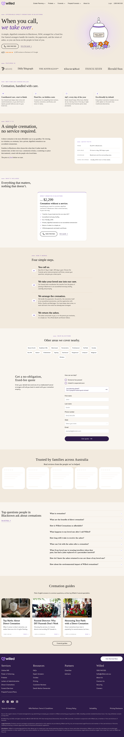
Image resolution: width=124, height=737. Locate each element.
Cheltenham (47, 352)
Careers (99, 688)
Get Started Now (112, 659)
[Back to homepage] (7, 3)
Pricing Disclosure (116, 708)
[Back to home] (7, 659)
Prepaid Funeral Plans (9, 692)
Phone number (69, 412)
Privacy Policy (71, 708)
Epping (56, 352)
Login (110, 3)
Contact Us (100, 681)
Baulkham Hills (43, 348)
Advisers (68, 674)
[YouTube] (12, 702)
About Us (86, 3)
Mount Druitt (32, 348)
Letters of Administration (10, 681)
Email (66, 427)
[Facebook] (3, 702)
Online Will (5, 670)
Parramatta (65, 348)
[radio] (66, 380)
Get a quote (63, 234)
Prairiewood (75, 348)
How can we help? (71, 375)
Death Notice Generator (41, 688)
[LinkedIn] (17, 701)
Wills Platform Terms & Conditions (41, 708)
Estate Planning (39, 3)
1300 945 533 (118, 3)
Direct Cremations (8, 685)
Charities (68, 670)
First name (68, 396)
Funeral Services (7, 688)
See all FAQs (6, 520)
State (66, 420)
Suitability (93, 708)
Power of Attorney (7, 674)
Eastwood (65, 352)
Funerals (61, 3)
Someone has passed (75, 380)
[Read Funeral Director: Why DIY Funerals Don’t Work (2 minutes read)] (46, 617)
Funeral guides (62, 643)
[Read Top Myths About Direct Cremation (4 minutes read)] (15, 617)
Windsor (62, 357)
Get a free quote (26, 46)
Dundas (94, 348)
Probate (51, 3)
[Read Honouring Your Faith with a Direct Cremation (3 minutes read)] (77, 617)
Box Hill (30, 352)
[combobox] (87, 424)
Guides (35, 677)
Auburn (37, 352)
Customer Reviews (39, 685)
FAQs (35, 670)
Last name (68, 404)
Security (99, 685)
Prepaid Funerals (74, 3)
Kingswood (75, 352)
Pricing (35, 681)
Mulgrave (93, 352)
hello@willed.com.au (103, 674)
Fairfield (85, 348)
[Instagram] (8, 702)
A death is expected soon (76, 383)
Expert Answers (38, 674)
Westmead (54, 348)
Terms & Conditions (8, 708)
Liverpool (84, 352)
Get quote (86, 439)
